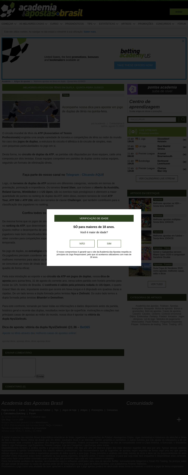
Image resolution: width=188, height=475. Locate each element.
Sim (109, 243)
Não (82, 243)
